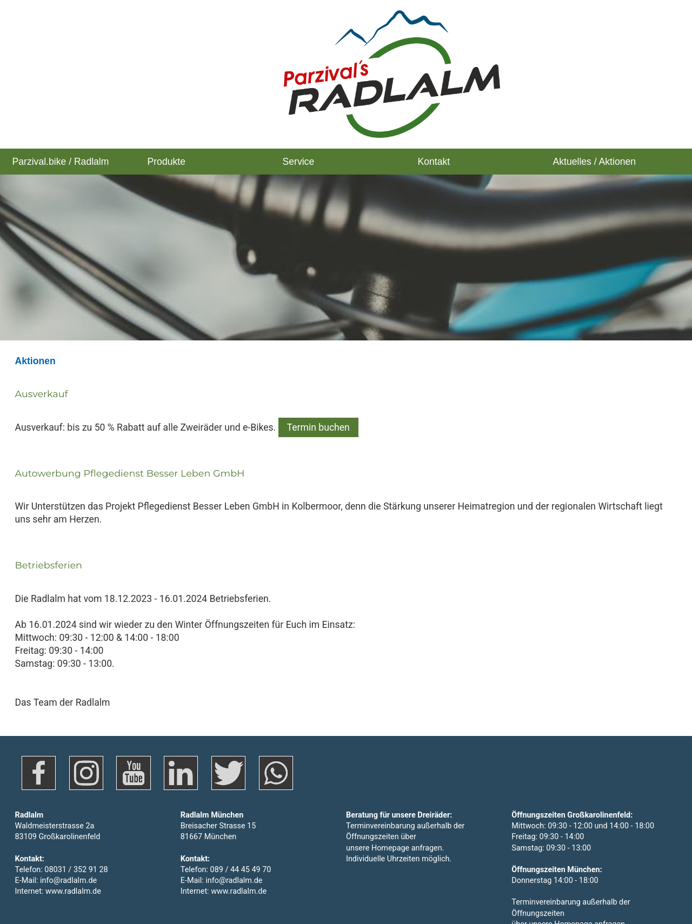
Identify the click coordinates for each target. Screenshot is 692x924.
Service (299, 161)
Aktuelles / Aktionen (594, 161)
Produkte (166, 161)
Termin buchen (318, 395)
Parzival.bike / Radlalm (60, 161)
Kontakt (434, 161)
